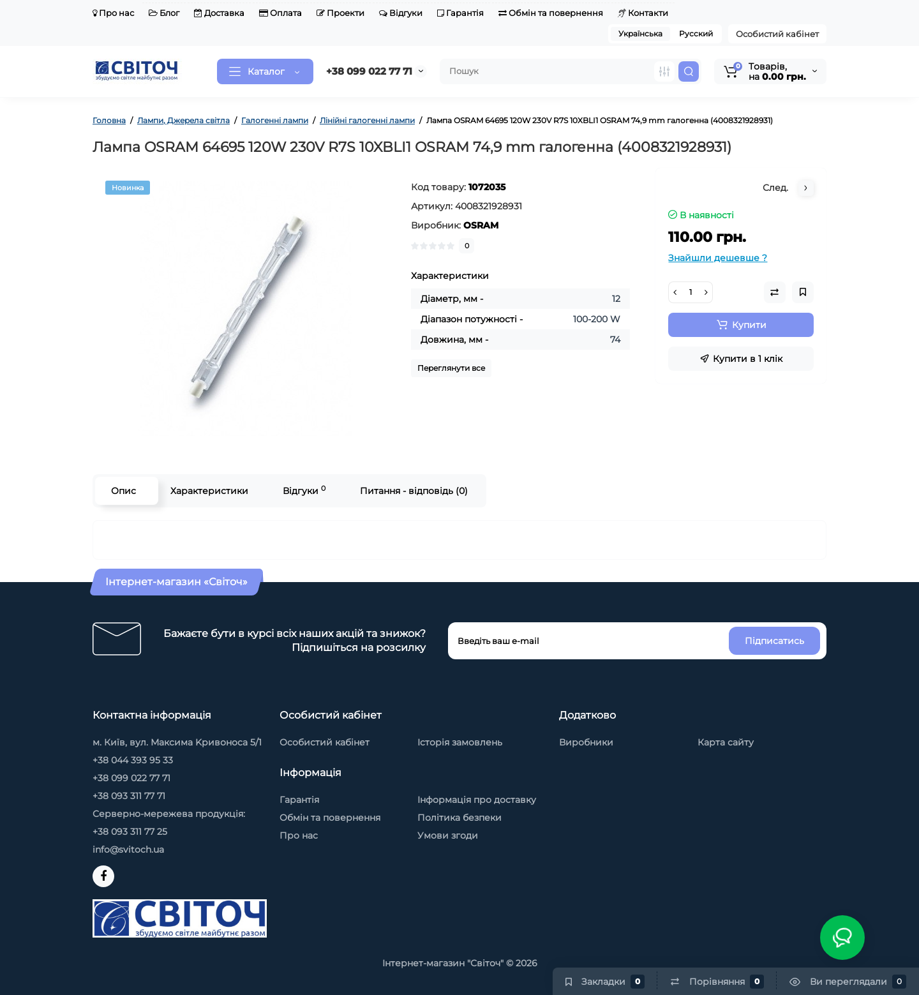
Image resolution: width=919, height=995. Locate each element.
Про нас (113, 13)
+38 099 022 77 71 (369, 71)
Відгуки (400, 13)
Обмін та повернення (550, 13)
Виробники (586, 742)
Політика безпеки (459, 817)
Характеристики (209, 491)
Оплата (280, 13)
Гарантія (460, 13)
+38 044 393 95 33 (133, 760)
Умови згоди (447, 835)
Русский (696, 33)
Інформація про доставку (476, 799)
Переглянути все (451, 368)
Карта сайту (726, 742)
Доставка (219, 13)
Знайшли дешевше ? (717, 258)
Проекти (340, 13)
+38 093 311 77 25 (130, 831)
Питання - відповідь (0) (414, 491)
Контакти (643, 13)
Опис (123, 491)
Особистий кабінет (777, 34)
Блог (164, 13)
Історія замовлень (459, 742)
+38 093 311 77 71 (129, 796)
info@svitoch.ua (128, 849)
